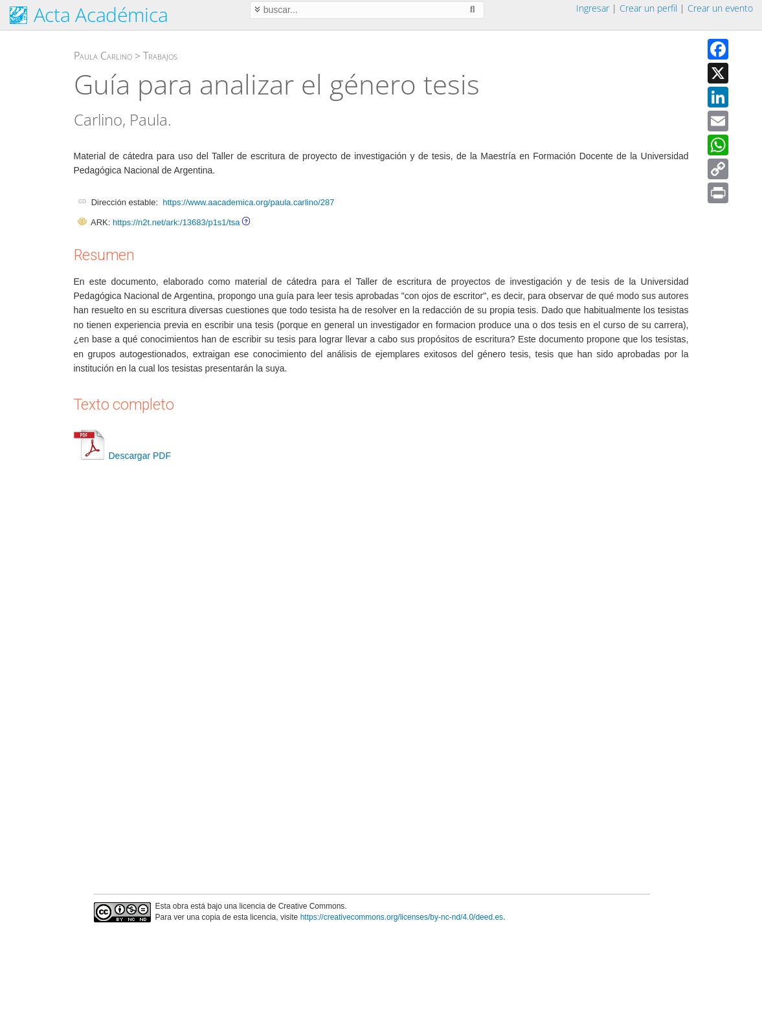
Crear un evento (720, 8)
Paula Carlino (103, 56)
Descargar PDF (122, 455)
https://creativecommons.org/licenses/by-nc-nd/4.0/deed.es (402, 917)
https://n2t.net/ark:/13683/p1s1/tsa (176, 222)
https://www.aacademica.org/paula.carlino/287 (248, 202)
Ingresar (592, 8)
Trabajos (160, 56)
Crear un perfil (648, 8)
